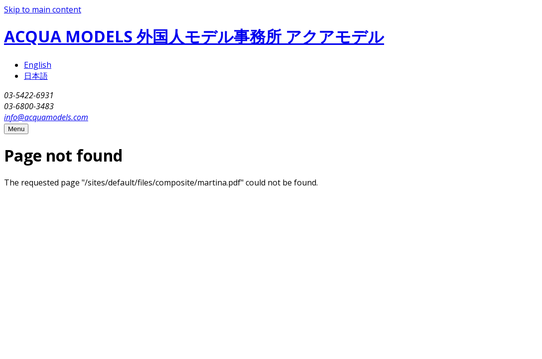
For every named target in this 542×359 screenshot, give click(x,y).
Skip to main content (42, 9)
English (37, 64)
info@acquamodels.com (46, 117)
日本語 (36, 75)
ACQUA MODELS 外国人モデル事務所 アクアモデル (194, 36)
